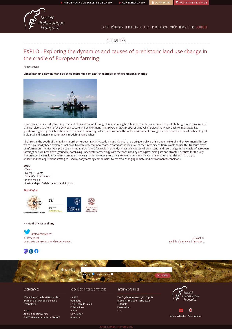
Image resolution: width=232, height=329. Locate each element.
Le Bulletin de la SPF (137, 27)
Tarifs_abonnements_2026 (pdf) (135, 297)
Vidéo (173, 27)
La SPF (105, 27)
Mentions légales (177, 316)
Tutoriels (122, 304)
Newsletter (186, 27)
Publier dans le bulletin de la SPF (87, 2)
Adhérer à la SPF (132, 2)
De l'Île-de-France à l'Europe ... (187, 239)
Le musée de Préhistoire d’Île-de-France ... (48, 239)
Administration (195, 316)
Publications (160, 27)
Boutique (201, 27)
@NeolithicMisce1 (42, 234)
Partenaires (124, 307)
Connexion (161, 2)
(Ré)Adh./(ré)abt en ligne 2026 (133, 300)
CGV (119, 310)
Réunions (117, 27)
